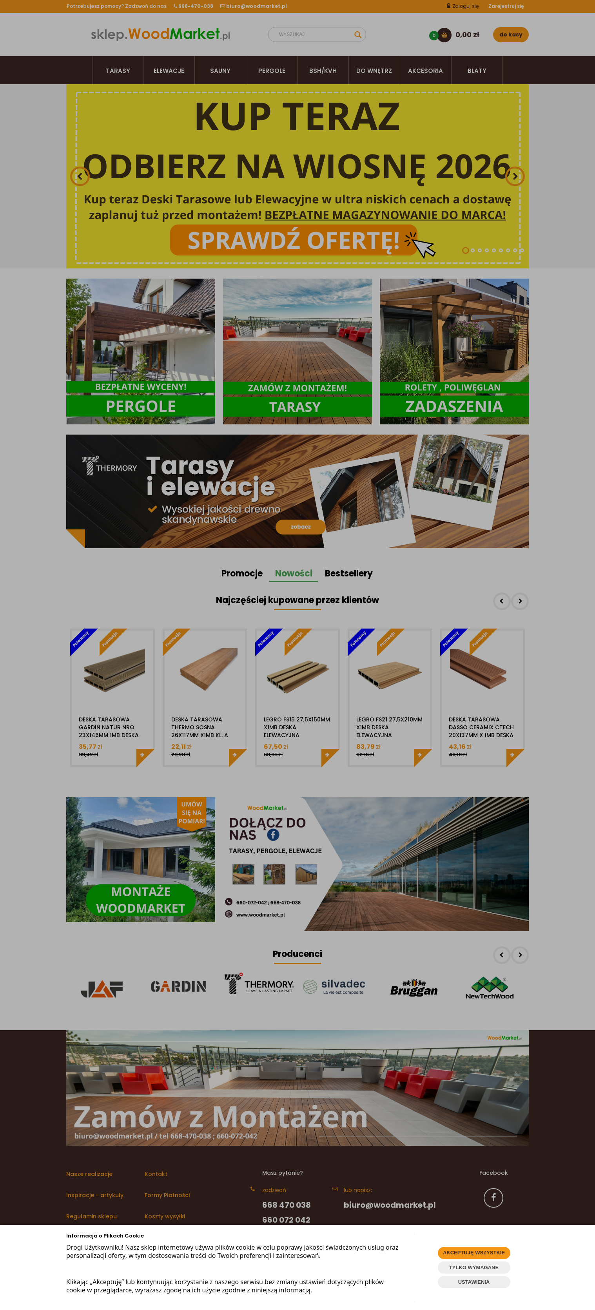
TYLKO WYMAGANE (474, 1267)
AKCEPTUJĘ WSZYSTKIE (474, 1253)
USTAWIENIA (474, 1282)
